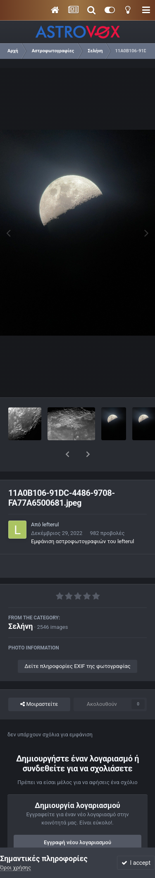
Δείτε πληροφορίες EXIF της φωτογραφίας (77, 645)
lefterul (50, 503)
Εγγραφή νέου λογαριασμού (77, 821)
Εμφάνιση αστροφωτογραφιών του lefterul (82, 520)
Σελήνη (20, 604)
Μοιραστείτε (39, 683)
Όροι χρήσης (15, 867)
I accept (136, 862)
